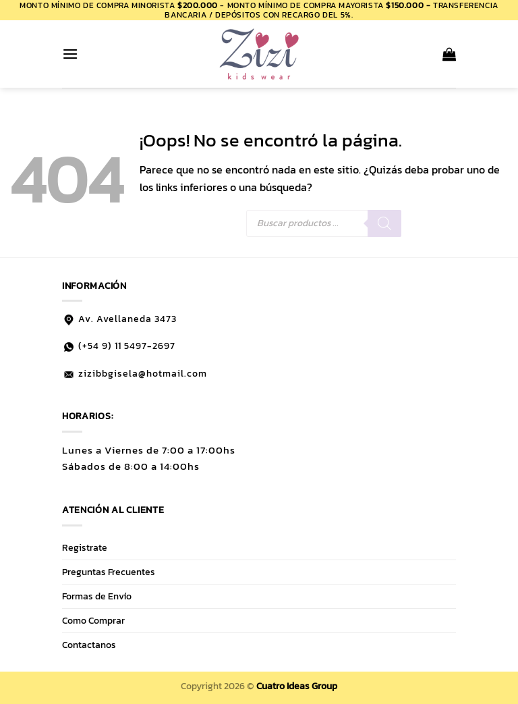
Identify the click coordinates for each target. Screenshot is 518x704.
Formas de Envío (97, 596)
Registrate (84, 547)
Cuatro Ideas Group (296, 685)
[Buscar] (384, 223)
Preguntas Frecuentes (108, 571)
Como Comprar (93, 620)
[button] (70, 53)
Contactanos (89, 644)
